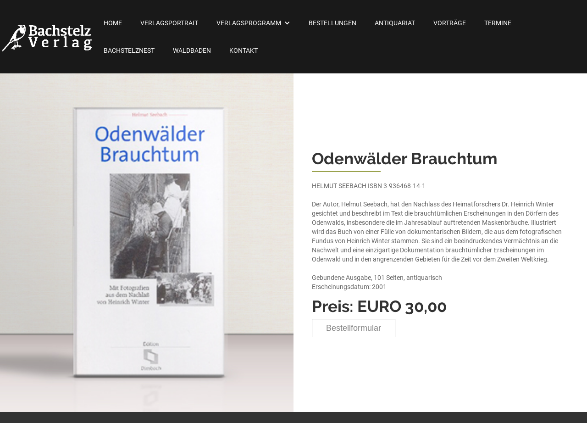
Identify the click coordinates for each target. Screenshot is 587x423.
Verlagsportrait (169, 23)
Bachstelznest (129, 50)
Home (113, 23)
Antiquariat (395, 23)
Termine (497, 23)
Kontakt (243, 50)
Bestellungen (332, 23)
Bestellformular (353, 328)
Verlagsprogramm (248, 23)
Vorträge (449, 23)
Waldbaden (192, 50)
